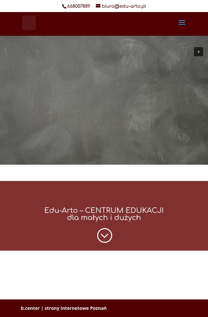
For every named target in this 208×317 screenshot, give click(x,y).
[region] (104, 95)
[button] (198, 51)
